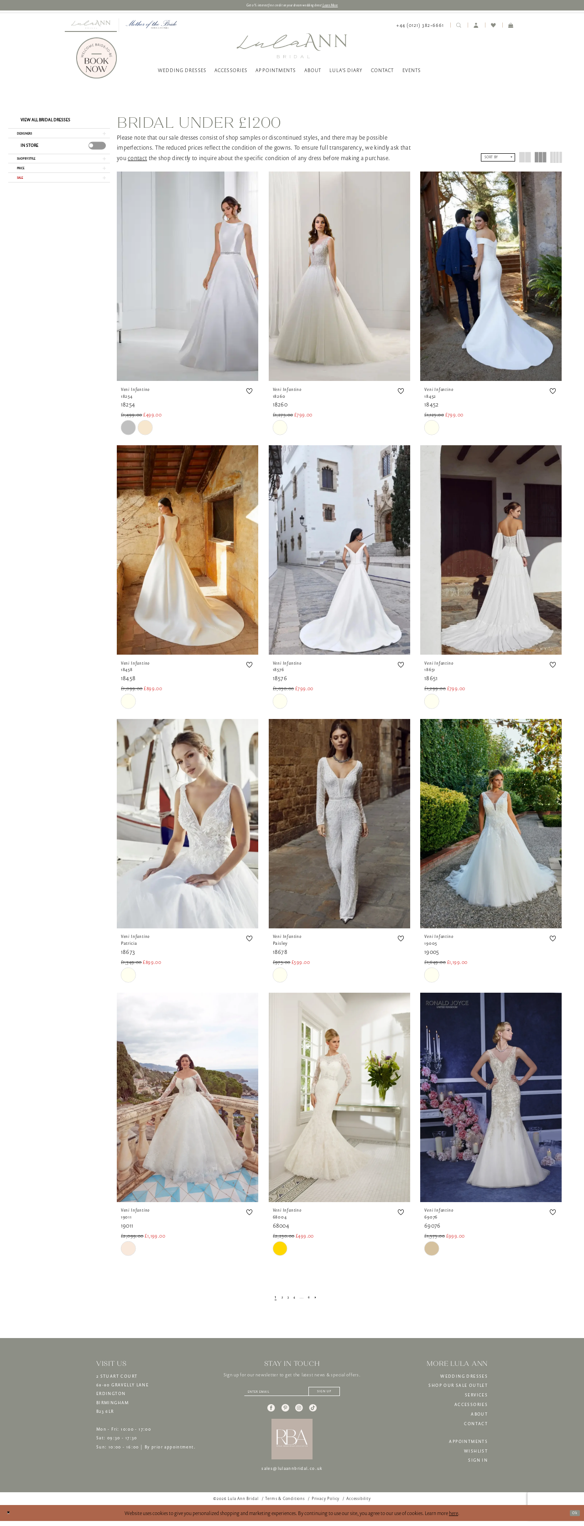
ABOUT (479, 1416)
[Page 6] (313, 1299)
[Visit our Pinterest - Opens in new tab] (285, 1413)
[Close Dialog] (10, 1518)
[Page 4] (294, 1299)
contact (137, 160)
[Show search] (459, 27)
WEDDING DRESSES (464, 1378)
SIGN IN (478, 1462)
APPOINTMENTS (468, 1443)
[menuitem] (91, 27)
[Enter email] (292, 1395)
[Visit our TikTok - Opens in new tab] (313, 1413)
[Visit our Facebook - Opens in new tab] (271, 1413)
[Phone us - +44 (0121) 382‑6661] (420, 27)
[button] (476, 27)
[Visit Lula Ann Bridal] (91, 26)
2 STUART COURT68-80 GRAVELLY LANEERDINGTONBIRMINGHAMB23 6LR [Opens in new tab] (122, 1396)
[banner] (291, 47)
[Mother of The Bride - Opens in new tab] (151, 26)
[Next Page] (321, 1299)
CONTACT (476, 1425)
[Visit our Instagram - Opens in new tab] (298, 1413)
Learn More (347, 6)
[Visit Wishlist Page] (493, 27)
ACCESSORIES (471, 1406)
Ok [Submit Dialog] (573, 1517)
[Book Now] (96, 60)
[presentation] (97, 151)
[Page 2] (278, 1299)
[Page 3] (286, 1299)
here (453, 1518)
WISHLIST (476, 1453)
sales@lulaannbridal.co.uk (292, 1474)
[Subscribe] (337, 1395)
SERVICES (476, 1397)
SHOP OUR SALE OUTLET (458, 1388)
